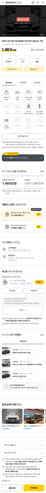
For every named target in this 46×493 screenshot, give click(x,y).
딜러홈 (38, 282)
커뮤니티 (23, 341)
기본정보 (23, 83)
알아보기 (23, 214)
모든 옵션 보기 (23, 136)
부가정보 (37, 83)
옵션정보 (9, 83)
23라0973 (13, 2)
